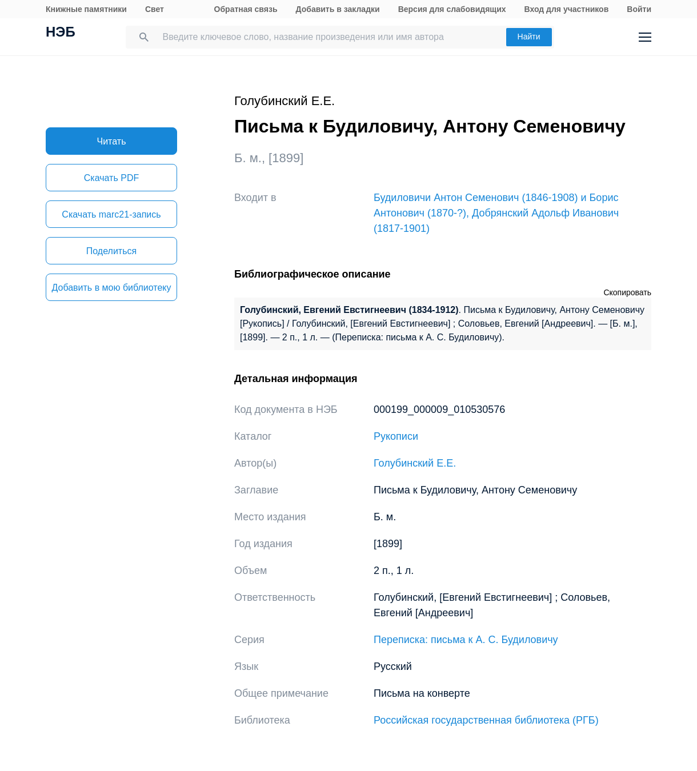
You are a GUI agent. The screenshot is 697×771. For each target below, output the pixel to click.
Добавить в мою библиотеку (111, 287)
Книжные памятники (86, 9)
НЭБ (60, 33)
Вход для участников (566, 9)
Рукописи (396, 436)
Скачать (111, 178)
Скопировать (627, 292)
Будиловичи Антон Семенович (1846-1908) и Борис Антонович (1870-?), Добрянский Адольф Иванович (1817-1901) (496, 213)
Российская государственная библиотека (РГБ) (486, 720)
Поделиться (111, 251)
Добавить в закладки (338, 9)
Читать (111, 141)
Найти (529, 36)
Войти (639, 9)
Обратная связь (246, 9)
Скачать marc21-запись (111, 214)
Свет (154, 9)
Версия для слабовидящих (452, 9)
